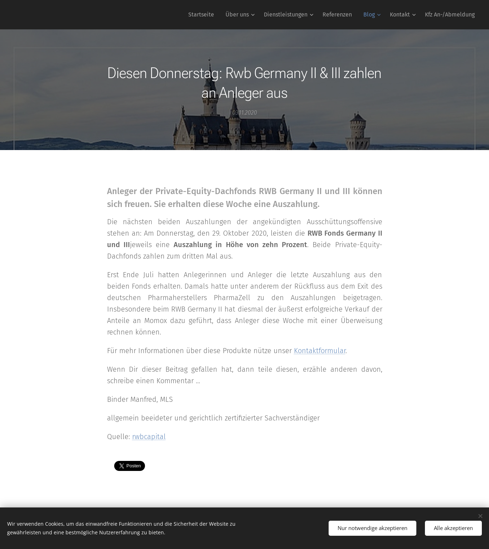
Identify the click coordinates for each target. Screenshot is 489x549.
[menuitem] (203, 15)
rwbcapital (149, 436)
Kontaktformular (319, 350)
